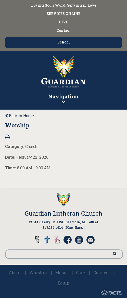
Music (61, 272)
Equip (63, 283)
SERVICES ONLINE (63, 13)
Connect (101, 272)
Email (80, 227)
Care (80, 272)
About (15, 272)
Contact (63, 30)
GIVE (63, 22)
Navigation (63, 98)
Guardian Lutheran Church (64, 213)
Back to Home (19, 115)
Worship (38, 272)
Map (69, 227)
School (63, 42)
